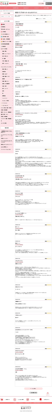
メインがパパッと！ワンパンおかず (6, 135)
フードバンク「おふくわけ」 (6, 149)
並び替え (46, 18)
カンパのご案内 (3, 123)
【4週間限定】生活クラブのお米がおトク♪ (6, 132)
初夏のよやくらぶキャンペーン (6, 144)
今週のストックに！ (4, 138)
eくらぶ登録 (41, 3)
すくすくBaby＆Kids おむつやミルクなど (6, 141)
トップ (1, 10)
